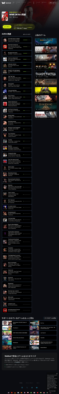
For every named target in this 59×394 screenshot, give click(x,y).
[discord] (22, 388)
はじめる (7, 27)
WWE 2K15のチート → (15, 12)
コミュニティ (38, 3)
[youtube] (36, 387)
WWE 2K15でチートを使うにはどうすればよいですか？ (17, 364)
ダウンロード (52, 3)
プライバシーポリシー (29, 382)
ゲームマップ (24, 3)
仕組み (13, 3)
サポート (38, 382)
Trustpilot (17, 362)
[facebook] (32, 387)
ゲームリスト (18, 3)
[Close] (57, 373)
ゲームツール (30, 3)
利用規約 (20, 382)
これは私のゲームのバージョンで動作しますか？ (16, 366)
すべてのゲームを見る (50, 318)
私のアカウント (44, 3)
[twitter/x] (27, 388)
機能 (33, 3)
